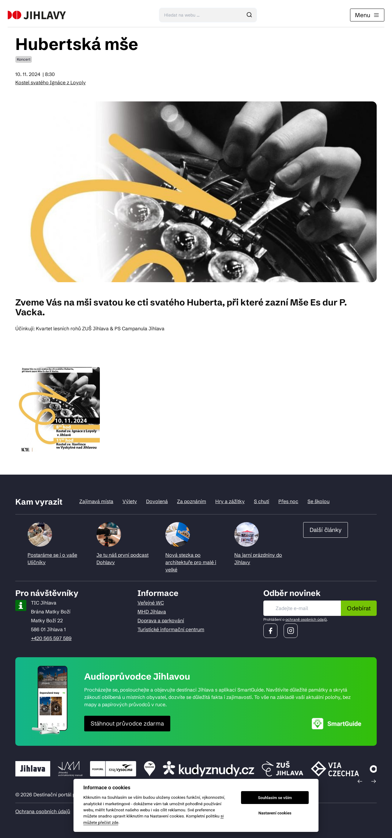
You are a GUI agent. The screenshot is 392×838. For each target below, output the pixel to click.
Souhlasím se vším (275, 797)
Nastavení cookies (275, 813)
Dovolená (157, 501)
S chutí (261, 501)
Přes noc (288, 501)
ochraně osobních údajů (306, 619)
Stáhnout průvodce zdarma (127, 723)
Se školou (318, 501)
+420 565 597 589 (51, 638)
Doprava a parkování (161, 620)
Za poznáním (191, 501)
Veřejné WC (151, 603)
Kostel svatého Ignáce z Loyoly (50, 82)
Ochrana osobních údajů (42, 811)
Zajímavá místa (96, 501)
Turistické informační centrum (171, 629)
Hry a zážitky (230, 501)
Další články (325, 529)
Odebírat (359, 608)
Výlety (130, 501)
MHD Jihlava (152, 612)
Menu (367, 15)
